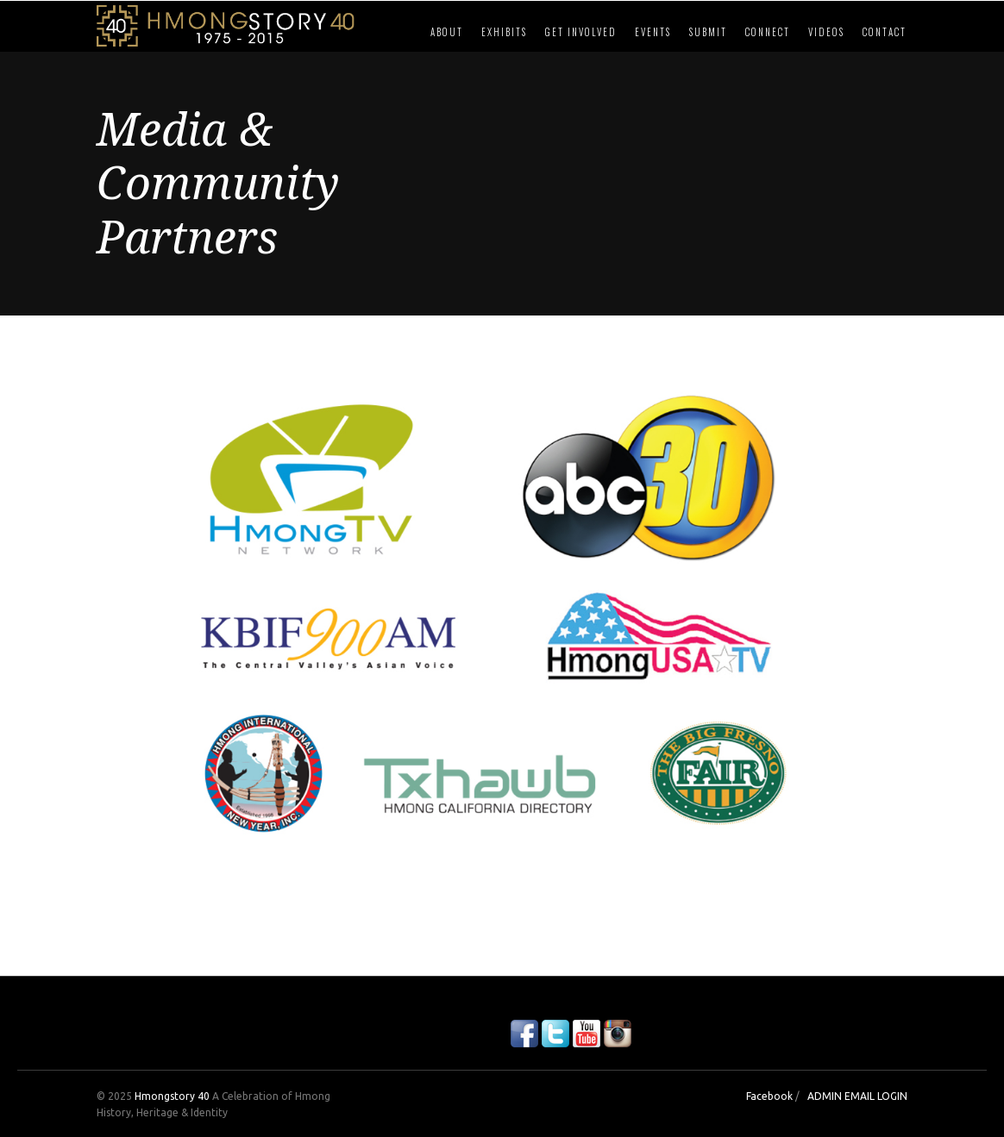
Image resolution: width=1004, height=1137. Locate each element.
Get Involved (581, 32)
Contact (885, 32)
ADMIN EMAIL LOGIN (857, 1096)
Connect (767, 32)
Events (653, 32)
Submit (708, 32)
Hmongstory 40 (172, 1096)
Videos (826, 32)
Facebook (769, 1096)
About (446, 32)
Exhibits (504, 32)
